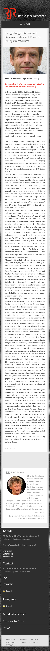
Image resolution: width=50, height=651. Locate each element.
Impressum (7, 551)
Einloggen (7, 627)
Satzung (9, 645)
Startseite (10, 640)
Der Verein (23, 640)
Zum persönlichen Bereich (13, 621)
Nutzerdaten (8, 557)
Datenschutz (8, 554)
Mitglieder (10, 642)
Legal (5, 577)
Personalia (11, 449)
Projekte (34, 640)
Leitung (22, 642)
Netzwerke (33, 642)
